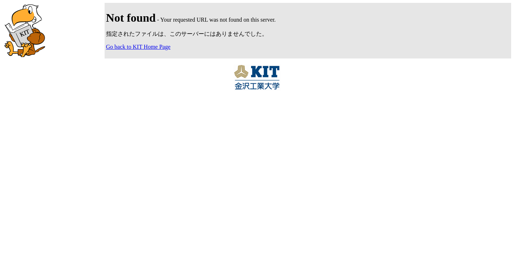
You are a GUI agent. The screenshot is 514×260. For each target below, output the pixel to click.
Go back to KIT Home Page (138, 47)
